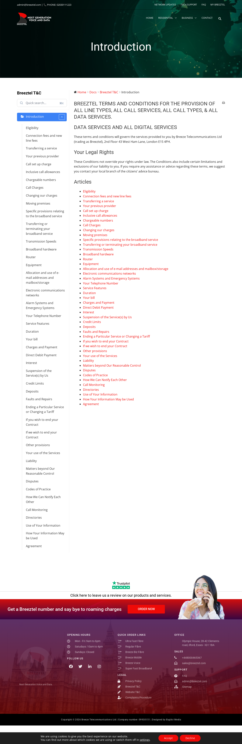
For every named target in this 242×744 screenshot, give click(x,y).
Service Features (37, 323)
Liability (31, 461)
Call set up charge (38, 164)
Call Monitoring (37, 510)
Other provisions (38, 445)
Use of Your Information (43, 525)
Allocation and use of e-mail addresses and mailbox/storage (42, 277)
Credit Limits (35, 383)
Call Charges (34, 187)
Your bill (32, 339)
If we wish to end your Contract (41, 434)
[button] (220, 19)
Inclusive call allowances (43, 172)
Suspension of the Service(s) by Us (39, 373)
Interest (31, 363)
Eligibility (32, 128)
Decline (190, 738)
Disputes (32, 481)
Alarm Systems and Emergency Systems (40, 305)
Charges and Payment (41, 347)
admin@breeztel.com (29, 4)
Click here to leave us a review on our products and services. (121, 595)
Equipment (34, 265)
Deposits (32, 391)
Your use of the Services (43, 453)
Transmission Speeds (41, 241)
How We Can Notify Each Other (43, 499)
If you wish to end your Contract (42, 422)
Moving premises (38, 203)
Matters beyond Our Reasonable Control (40, 471)
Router (31, 257)
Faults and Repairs (39, 399)
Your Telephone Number (43, 316)
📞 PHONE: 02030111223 (57, 4)
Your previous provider (42, 156)
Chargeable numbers (41, 180)
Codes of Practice (38, 489)
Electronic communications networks (45, 292)
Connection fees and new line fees (44, 138)
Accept (168, 738)
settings (145, 740)
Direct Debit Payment (41, 355)
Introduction (45, 117)
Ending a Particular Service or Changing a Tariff (45, 409)
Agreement (34, 546)
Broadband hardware (41, 249)
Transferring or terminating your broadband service (39, 229)
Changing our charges (41, 195)
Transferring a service (41, 148)
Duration (32, 331)
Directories (34, 517)
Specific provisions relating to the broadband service (45, 213)
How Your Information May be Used (45, 535)
